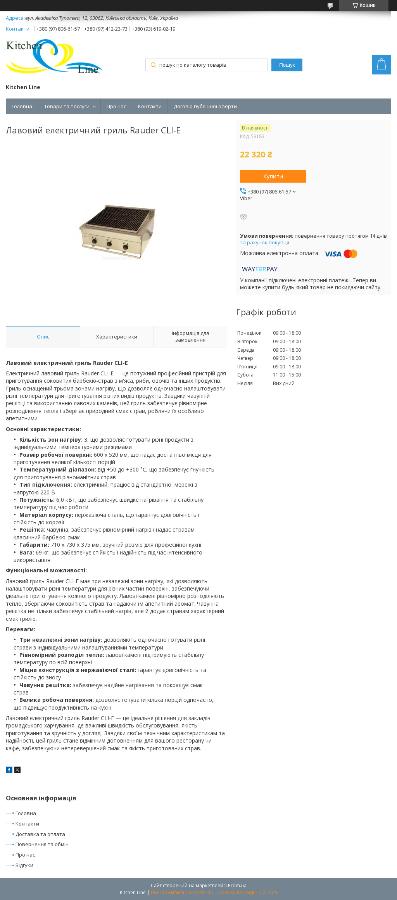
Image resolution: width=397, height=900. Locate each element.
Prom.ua (237, 885)
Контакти (150, 106)
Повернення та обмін (42, 844)
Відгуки (24, 865)
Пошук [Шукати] (287, 65)
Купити (273, 176)
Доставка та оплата (40, 834)
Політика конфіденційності (246, 892)
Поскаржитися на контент (181, 892)
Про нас (116, 106)
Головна (22, 106)
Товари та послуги (67, 106)
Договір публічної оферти (205, 106)
